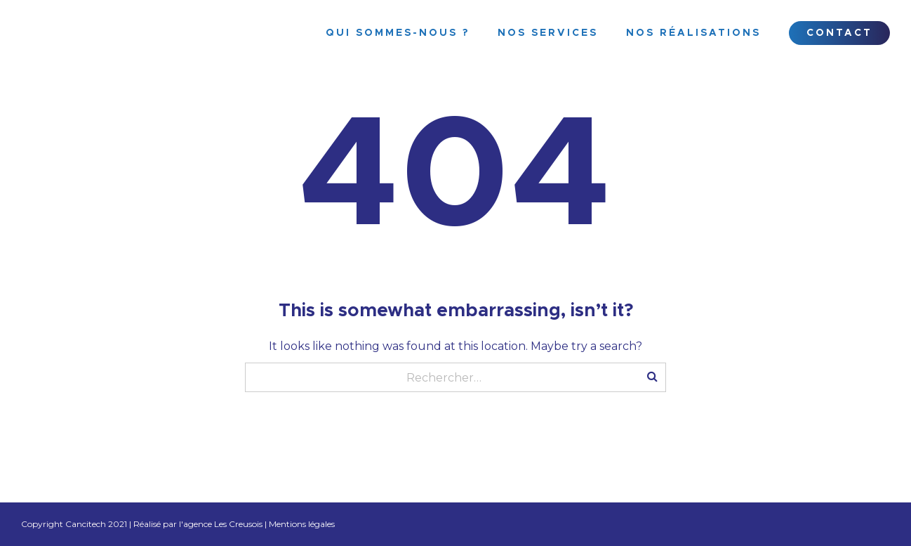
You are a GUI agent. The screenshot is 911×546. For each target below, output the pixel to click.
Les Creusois (238, 524)
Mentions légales (302, 524)
